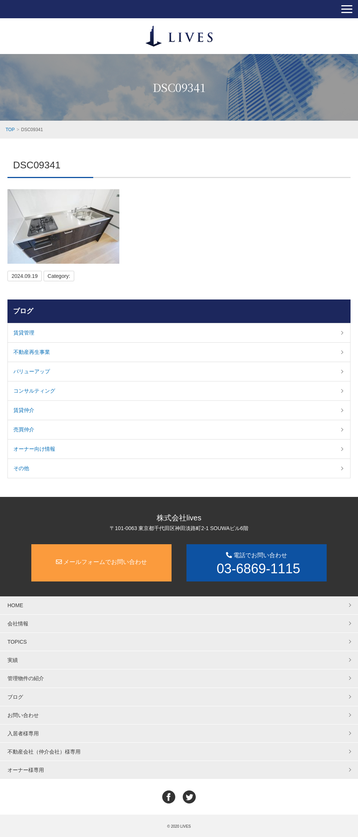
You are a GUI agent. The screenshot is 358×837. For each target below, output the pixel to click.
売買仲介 (23, 429)
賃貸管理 (23, 333)
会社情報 (17, 624)
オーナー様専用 (25, 770)
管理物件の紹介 (25, 678)
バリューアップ (31, 371)
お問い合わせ (23, 715)
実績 (12, 660)
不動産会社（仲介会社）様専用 (44, 752)
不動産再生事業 (31, 352)
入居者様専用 (23, 733)
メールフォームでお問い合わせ (101, 562)
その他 (21, 468)
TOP (10, 129)
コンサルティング (34, 391)
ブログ (23, 311)
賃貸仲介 (23, 410)
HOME (15, 605)
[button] (346, 9)
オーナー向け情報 (34, 449)
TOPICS (17, 642)
